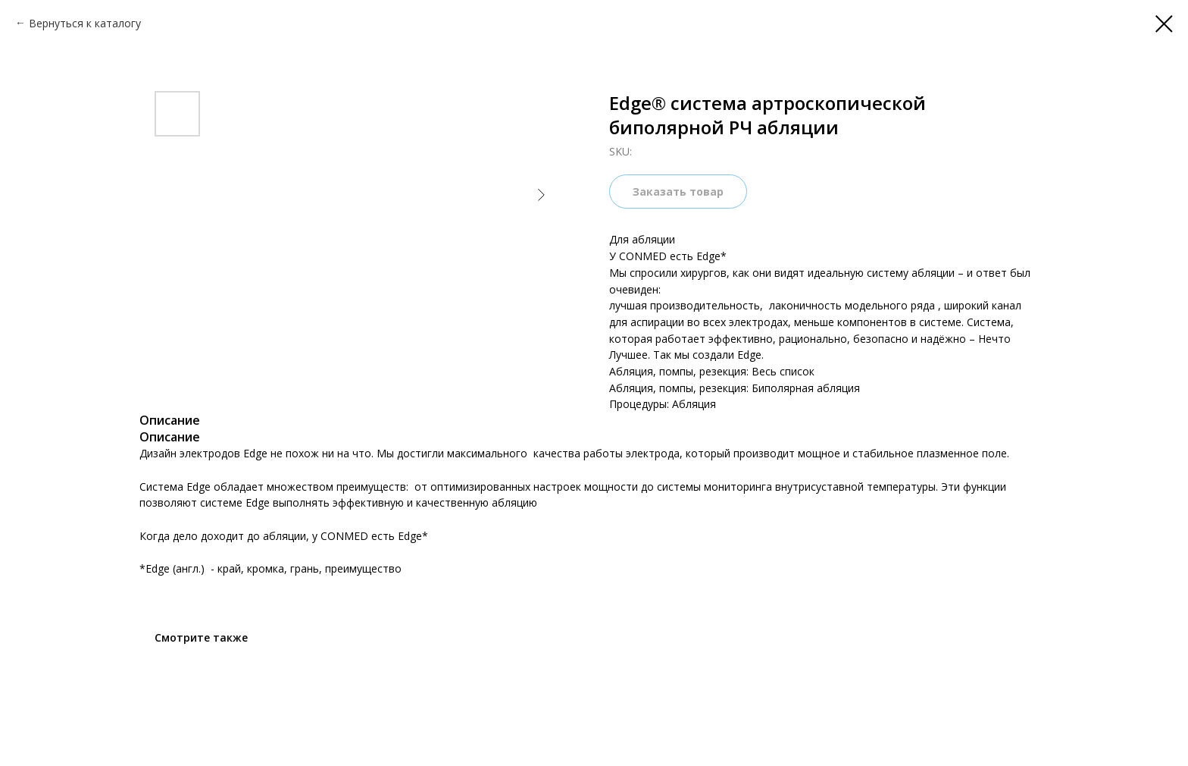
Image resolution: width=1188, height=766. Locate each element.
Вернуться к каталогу (85, 23)
